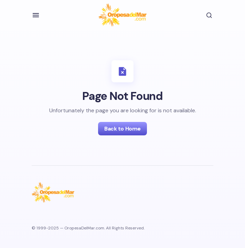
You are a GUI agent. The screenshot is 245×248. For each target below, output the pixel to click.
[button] (36, 15)
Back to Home (122, 128)
